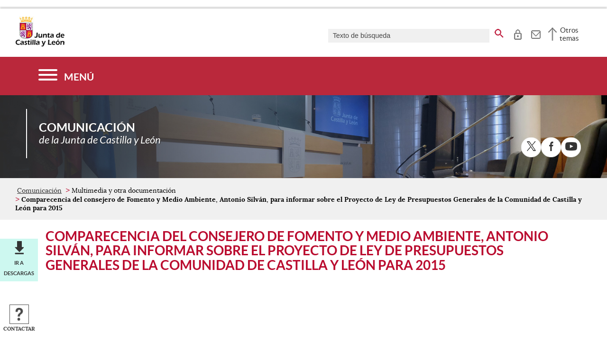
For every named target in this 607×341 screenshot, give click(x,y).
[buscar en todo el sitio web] (499, 32)
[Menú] (66, 76)
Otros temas (569, 34)
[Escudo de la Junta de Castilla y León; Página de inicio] (39, 44)
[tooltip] (518, 33)
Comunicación (39, 190)
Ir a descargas (19, 268)
